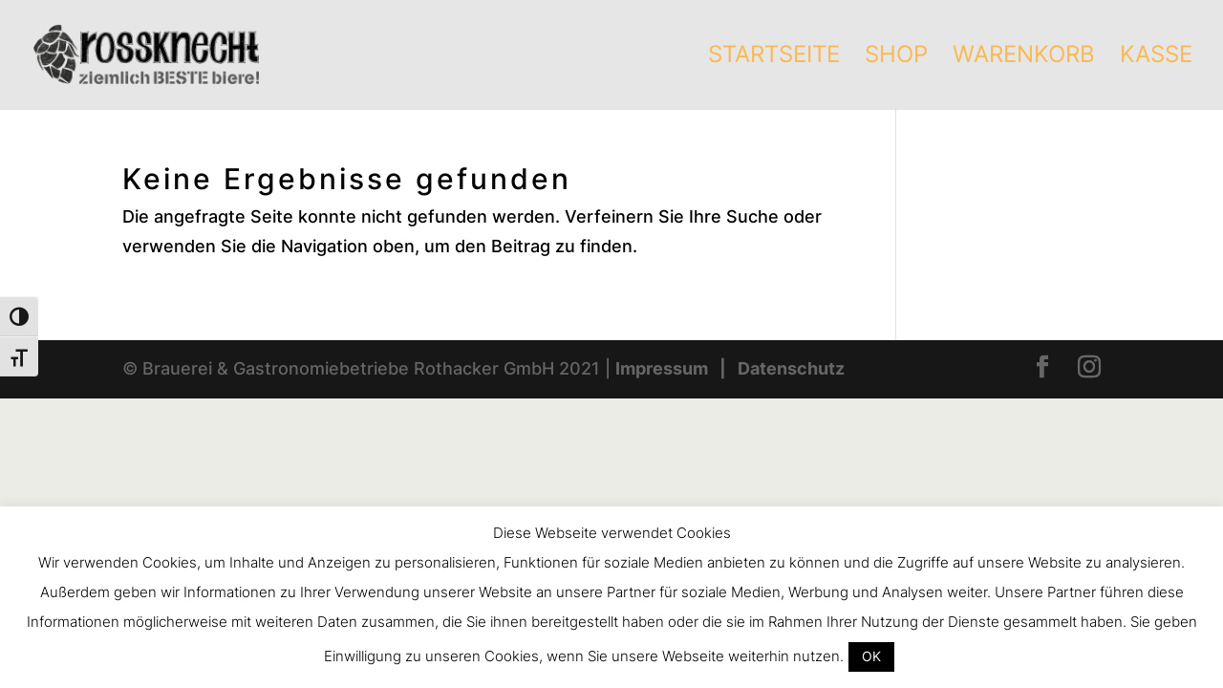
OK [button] (871, 656)
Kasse (1156, 58)
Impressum (661, 368)
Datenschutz (791, 368)
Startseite (774, 58)
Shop (896, 58)
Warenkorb (1024, 58)
